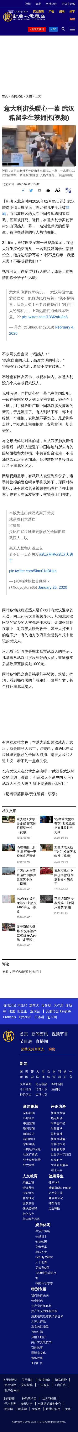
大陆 (29, 96)
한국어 (52, 1017)
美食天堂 (41, 1246)
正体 (64, 3)
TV (54, 29)
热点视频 (41, 1084)
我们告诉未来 (40, 1295)
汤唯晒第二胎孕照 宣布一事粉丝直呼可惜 (26, 851)
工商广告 (37, 1363)
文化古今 (28, 1213)
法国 (12, 1011)
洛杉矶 (46, 1005)
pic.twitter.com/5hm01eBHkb (33, 571)
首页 (5, 96)
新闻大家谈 (58, 1113)
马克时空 (56, 1159)
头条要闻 (25, 1084)
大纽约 (22, 1005)
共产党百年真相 (41, 1305)
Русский (25, 1017)
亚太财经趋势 (32, 1159)
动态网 (22, 1409)
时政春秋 (56, 1128)
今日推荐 (25, 1089)
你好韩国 (41, 1241)
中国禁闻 (29, 1123)
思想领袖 (56, 1133)
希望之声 (27, 1403)
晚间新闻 (29, 1128)
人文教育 (29, 1176)
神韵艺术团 (29, 1398)
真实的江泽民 (40, 1326)
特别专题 (38, 1289)
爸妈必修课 (29, 1208)
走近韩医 (54, 1208)
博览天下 (41, 1089)
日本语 (39, 1017)
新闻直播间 (37, 29)
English (65, 1011)
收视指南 (44, 1379)
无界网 (36, 1409)
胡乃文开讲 (55, 1193)
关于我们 (27, 1379)
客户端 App (11, 1390)
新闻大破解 (58, 1139)
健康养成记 (55, 1198)
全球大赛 (41, 1094)
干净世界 (10, 1403)
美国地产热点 (31, 1219)
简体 (72, 3)
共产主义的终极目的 (44, 1311)
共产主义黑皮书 (41, 1342)
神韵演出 (25, 1094)
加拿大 (34, 1005)
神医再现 (54, 1203)
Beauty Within (44, 1257)
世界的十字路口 (61, 1154)
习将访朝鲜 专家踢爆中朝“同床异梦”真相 (64, 903)
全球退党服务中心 (49, 1403)
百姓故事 (37, 1347)
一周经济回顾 (32, 1149)
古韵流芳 (28, 1193)
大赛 (38, 3)
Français (9, 1017)
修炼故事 (37, 1358)
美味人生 (41, 1252)
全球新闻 (29, 1113)
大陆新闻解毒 (59, 1165)
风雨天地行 (38, 1337)
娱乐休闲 (42, 1225)
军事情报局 (58, 1144)
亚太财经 (29, 1165)
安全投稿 (27, 1385)
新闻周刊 (29, 1139)
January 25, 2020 (52, 587)
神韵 (28, 3)
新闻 (23, 1064)
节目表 (26, 1041)
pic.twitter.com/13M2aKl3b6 (45, 317)
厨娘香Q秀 (42, 1267)
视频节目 (60, 1034)
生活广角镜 (42, 1231)
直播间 (42, 1041)
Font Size (58, 190)
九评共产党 (38, 1321)
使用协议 (10, 1385)
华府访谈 (29, 1144)
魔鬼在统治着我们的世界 (47, 1316)
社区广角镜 (30, 1154)
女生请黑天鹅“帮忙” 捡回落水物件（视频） (65, 851)
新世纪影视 (53, 1409)
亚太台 (35, 1011)
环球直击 (29, 1118)
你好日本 (41, 1236)
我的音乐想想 (44, 1283)
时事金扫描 (58, 1123)
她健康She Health (60, 1187)
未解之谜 (28, 1182)
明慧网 (8, 1409)
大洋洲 (58, 1005)
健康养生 (55, 1176)
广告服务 (43, 1385)
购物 (51, 1049)
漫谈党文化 (38, 1352)
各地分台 (51, 3)
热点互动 (56, 1118)
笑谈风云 (28, 1187)
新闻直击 (29, 1133)
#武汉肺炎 (47, 554)
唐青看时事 (58, 1149)
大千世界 (41, 1262)
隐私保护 (61, 1379)
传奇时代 (37, 1300)
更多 (68, 1409)
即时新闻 (57, 1084)
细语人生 (56, 1170)
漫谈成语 (28, 1203)
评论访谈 (58, 1107)
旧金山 (22, 1011)
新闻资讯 (17, 96)
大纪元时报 (48, 1398)
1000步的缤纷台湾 (45, 1275)
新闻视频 (30, 1107)
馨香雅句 (28, 1198)
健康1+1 (53, 1182)
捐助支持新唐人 (32, 1049)
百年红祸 (37, 1332)
